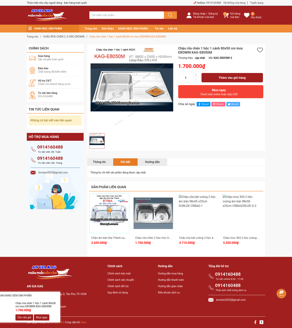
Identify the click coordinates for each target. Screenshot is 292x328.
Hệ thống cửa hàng (234, 2)
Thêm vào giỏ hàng (232, 78)
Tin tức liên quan (44, 109)
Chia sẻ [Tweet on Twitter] (232, 104)
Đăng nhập (199, 13)
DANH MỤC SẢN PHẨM (132, 28)
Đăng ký (213, 13)
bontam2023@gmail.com (49, 306)
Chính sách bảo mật (119, 273)
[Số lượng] (185, 77)
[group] (131, 88)
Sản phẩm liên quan (108, 187)
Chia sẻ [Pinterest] (217, 104)
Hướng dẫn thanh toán (171, 279)
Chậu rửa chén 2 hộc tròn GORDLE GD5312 (161, 238)
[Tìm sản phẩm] (126, 15)
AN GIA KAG (57, 322)
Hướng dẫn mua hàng (170, 273)
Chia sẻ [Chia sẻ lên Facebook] (203, 104)
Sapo (84, 322)
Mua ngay (219, 93)
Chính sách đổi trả (117, 286)
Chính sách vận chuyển (120, 279)
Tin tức (159, 28)
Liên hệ (172, 28)
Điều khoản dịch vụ (169, 292)
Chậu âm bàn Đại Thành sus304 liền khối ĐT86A (121, 238)
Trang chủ (91, 28)
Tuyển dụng (256, 2)
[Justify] (169, 15)
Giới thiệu (107, 28)
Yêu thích (256, 17)
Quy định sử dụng (117, 292)
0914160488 (213, 2)
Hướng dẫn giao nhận (170, 286)
